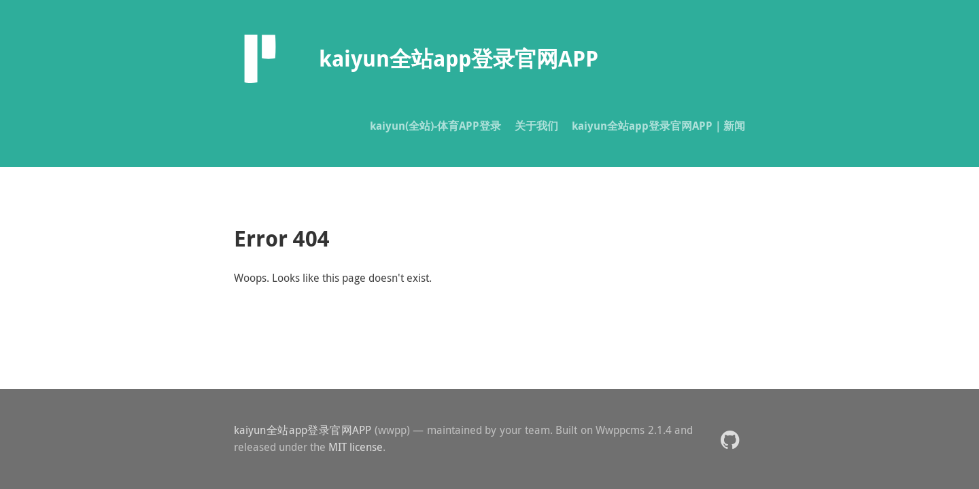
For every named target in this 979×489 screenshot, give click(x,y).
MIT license (355, 446)
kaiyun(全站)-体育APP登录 (435, 125)
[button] (730, 439)
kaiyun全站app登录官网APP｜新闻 (658, 125)
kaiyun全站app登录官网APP (302, 429)
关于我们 (536, 125)
